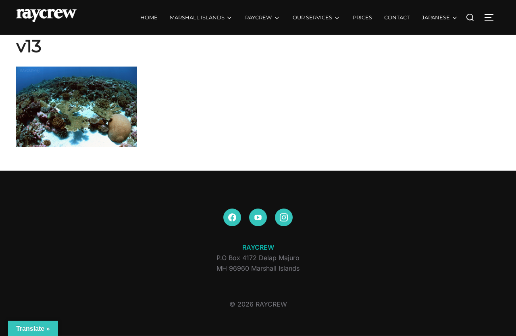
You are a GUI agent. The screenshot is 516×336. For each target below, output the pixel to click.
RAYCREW (262, 17)
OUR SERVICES (317, 17)
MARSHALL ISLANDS (201, 17)
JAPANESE (440, 17)
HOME (149, 17)
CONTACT (397, 17)
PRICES (362, 17)
